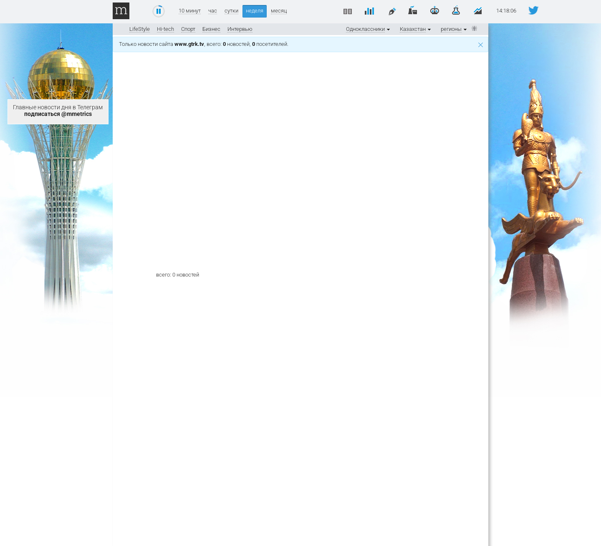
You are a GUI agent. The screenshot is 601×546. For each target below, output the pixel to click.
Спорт (188, 29)
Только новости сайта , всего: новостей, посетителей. (301, 44)
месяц (279, 11)
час (212, 11)
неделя (254, 11)
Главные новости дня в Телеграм (58, 110)
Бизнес (211, 29)
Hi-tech (165, 29)
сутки (231, 11)
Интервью (240, 29)
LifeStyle (139, 29)
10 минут (190, 11)
